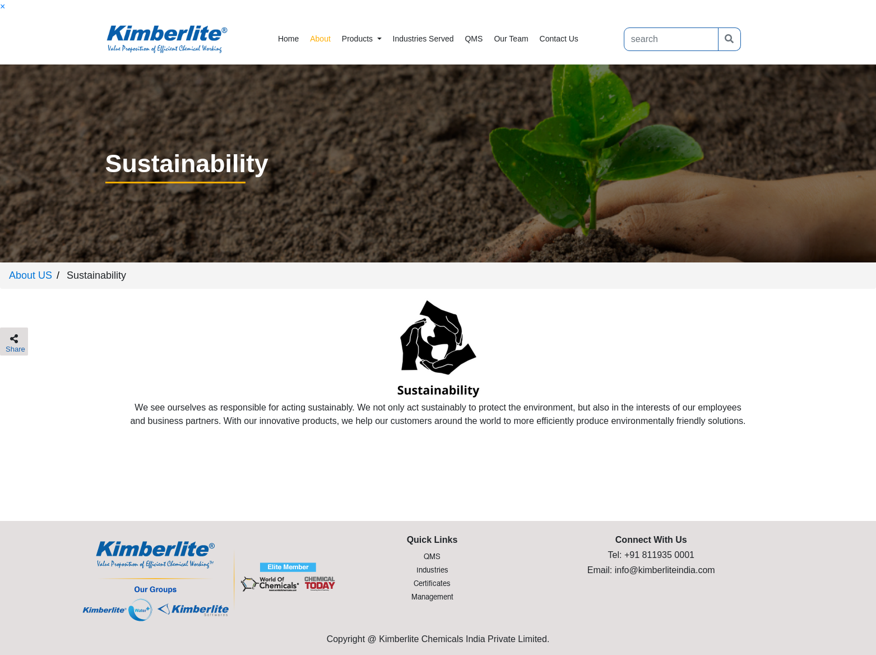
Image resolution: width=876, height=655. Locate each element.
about (320, 38)
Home (291, 38)
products (358, 38)
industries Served (423, 38)
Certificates (432, 584)
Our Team (511, 38)
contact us (559, 38)
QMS (474, 38)
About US (30, 275)
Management (432, 597)
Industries (432, 570)
